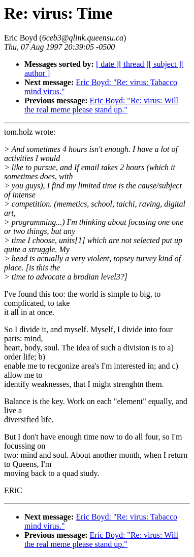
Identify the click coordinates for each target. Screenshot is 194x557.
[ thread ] (134, 64)
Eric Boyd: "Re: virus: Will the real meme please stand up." (101, 105)
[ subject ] (165, 64)
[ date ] (107, 64)
